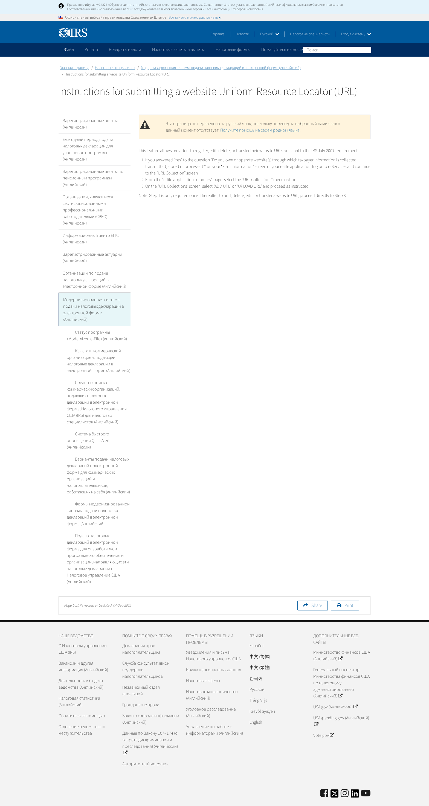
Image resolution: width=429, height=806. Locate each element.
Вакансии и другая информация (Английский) (83, 651)
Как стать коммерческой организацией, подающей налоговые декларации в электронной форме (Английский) (98, 359)
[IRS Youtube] (365, 778)
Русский (269, 34)
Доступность (358, 799)
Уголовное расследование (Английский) (211, 697)
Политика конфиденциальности (311, 799)
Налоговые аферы (203, 666)
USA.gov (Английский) (335, 692)
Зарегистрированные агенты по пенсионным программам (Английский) (93, 178)
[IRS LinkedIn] (355, 780)
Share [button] (316, 590)
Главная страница (74, 68)
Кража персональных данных (213, 655)
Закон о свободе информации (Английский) (150, 704)
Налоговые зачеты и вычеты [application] (178, 49)
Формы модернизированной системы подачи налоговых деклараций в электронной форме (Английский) (94, 505)
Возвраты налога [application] (125, 49)
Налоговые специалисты (310, 34)
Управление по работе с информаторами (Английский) (214, 715)
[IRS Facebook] (324, 778)
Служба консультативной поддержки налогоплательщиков (146, 654)
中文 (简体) (260, 642)
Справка (218, 34)
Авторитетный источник (145, 749)
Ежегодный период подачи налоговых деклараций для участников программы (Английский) (88, 149)
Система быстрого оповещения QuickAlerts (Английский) (96, 435)
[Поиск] (337, 50)
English (256, 707)
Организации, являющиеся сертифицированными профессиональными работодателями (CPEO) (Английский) (88, 210)
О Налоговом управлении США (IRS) (83, 634)
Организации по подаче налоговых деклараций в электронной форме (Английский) (94, 279)
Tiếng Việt (258, 685)
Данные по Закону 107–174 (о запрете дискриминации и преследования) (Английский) (150, 728)
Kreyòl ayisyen (262, 696)
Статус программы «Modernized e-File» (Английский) (98, 333)
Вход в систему (356, 34)
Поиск (367, 49)
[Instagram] (345, 778)
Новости (242, 34)
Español (257, 631)
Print (348, 590)
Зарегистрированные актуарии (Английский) (92, 257)
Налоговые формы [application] (233, 49)
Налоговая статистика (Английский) (79, 686)
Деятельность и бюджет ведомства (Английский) (81, 669)
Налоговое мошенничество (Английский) (212, 680)
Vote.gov (323, 720)
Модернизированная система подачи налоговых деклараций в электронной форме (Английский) (221, 68)
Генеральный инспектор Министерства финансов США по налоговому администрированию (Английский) (341, 668)
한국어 (256, 663)
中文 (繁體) (260, 653)
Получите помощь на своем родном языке (260, 130)
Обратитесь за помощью (82, 701)
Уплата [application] (91, 49)
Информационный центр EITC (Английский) (91, 238)
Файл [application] (69, 49)
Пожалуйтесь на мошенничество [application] (292, 49)
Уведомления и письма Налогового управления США (213, 640)
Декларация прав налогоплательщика (141, 634)
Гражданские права (140, 690)
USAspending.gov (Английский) (341, 706)
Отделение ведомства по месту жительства (82, 715)
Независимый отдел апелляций (141, 675)
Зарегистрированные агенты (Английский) (90, 124)
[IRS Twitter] (335, 780)
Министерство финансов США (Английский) (341, 640)
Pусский (257, 674)
